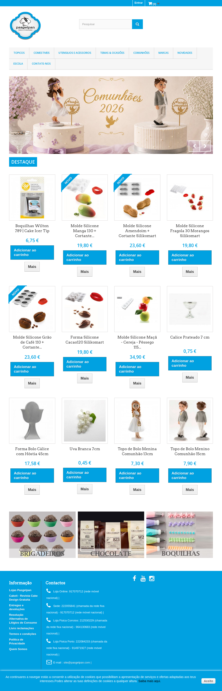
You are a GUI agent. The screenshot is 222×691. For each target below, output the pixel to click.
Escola (18, 63)
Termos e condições (22, 634)
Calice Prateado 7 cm (189, 337)
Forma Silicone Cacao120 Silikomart (84, 339)
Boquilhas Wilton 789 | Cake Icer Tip (32, 228)
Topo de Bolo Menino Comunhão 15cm (189, 451)
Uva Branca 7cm (85, 449)
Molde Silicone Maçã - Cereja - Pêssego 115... (137, 342)
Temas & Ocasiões (112, 53)
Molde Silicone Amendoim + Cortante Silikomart (137, 231)
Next (205, 146)
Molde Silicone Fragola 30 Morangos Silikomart (189, 231)
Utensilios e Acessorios (75, 53)
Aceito (208, 681)
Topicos (19, 53)
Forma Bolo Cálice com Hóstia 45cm (32, 451)
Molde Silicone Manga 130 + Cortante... (85, 231)
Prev (194, 146)
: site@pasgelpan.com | (76, 662)
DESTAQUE (23, 162)
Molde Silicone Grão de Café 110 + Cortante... (32, 342)
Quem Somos (18, 649)
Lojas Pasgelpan (20, 590)
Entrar (138, 2)
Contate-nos (41, 63)
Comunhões (141, 53)
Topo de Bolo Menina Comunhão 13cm (137, 451)
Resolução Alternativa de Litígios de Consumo (23, 618)
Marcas (163, 53)
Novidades (185, 53)
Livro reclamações (21, 628)
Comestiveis (42, 53)
